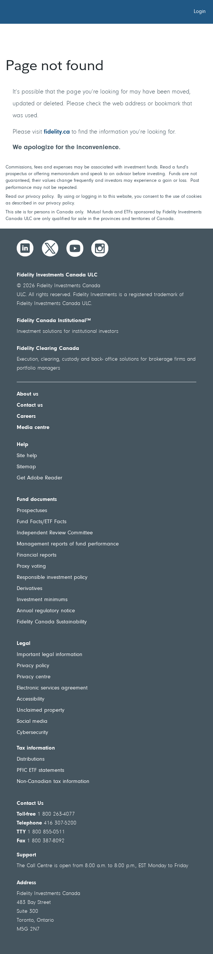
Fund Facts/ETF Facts (41, 522)
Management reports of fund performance (68, 544)
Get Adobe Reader (39, 478)
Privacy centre (33, 677)
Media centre (33, 427)
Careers (26, 416)
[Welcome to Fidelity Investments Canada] (47, 13)
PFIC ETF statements (40, 770)
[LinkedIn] (25, 248)
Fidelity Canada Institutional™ (54, 321)
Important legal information (49, 655)
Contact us (30, 405)
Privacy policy (33, 666)
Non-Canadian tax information (53, 781)
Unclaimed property (41, 710)
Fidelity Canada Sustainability (52, 622)
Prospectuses (32, 511)
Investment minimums (42, 600)
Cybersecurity (32, 732)
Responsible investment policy (52, 577)
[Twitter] (50, 248)
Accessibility (31, 699)
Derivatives (29, 588)
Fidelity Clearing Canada (48, 348)
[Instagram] (99, 248)
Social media (32, 721)
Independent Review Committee (55, 533)
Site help (27, 456)
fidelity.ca (57, 132)
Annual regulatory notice (46, 611)
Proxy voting (31, 566)
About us (27, 394)
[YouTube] (74, 248)
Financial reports (36, 555)
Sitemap (26, 467)
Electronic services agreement (52, 688)
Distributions (31, 759)
